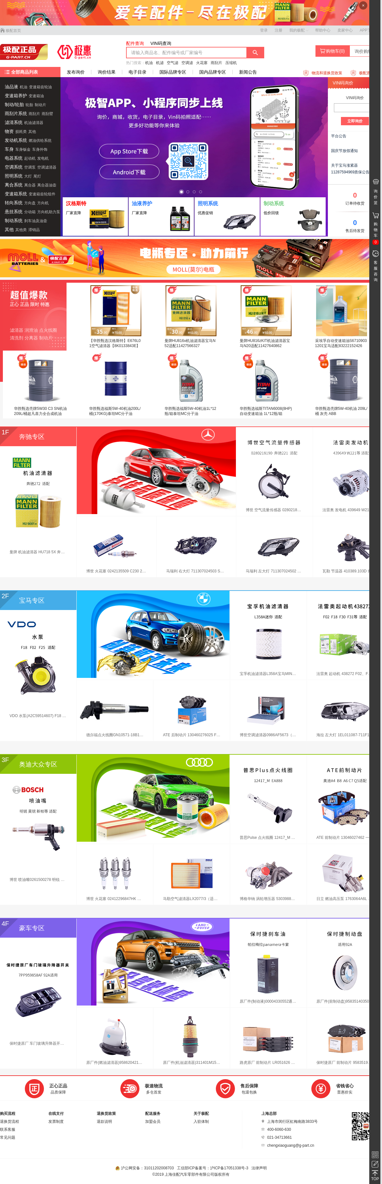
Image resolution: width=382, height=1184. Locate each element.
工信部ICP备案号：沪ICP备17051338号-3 (213, 1168)
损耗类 (21, 131)
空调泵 (30, 167)
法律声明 (259, 1168)
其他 (32, 131)
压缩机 (231, 63)
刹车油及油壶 (35, 221)
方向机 (43, 203)
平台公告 (338, 136)
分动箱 (30, 212)
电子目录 (137, 72)
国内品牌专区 (212, 72)
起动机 (30, 158)
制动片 (40, 105)
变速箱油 (36, 96)
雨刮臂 (47, 114)
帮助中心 (322, 30)
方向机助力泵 (48, 212)
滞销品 (34, 230)
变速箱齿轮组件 (42, 194)
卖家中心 (345, 30)
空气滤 (172, 63)
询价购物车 (366, 51)
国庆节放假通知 (344, 151)
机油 (149, 63)
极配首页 (10, 30)
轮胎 (29, 105)
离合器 (30, 185)
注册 (278, 30)
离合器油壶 (46, 185)
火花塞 (202, 63)
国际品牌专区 (172, 72)
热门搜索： (135, 63)
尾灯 (37, 176)
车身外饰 (39, 149)
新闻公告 (248, 72)
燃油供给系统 (40, 140)
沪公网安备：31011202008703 (145, 1168)
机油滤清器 (33, 122)
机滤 (160, 63)
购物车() (332, 51)
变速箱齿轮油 (40, 87)
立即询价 (355, 121)
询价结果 (107, 72)
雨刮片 (216, 63)
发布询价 (76, 72)
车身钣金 (23, 149)
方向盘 (30, 203)
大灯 (28, 176)
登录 (264, 30)
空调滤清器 (46, 167)
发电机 (43, 158)
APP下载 (367, 30)
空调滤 (187, 63)
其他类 (21, 230)
